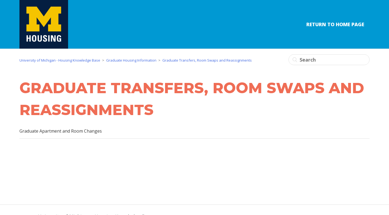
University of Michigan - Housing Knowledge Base (59, 60)
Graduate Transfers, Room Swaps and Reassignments (207, 60)
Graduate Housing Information (131, 60)
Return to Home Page (335, 24)
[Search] (329, 59)
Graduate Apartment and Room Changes (60, 131)
